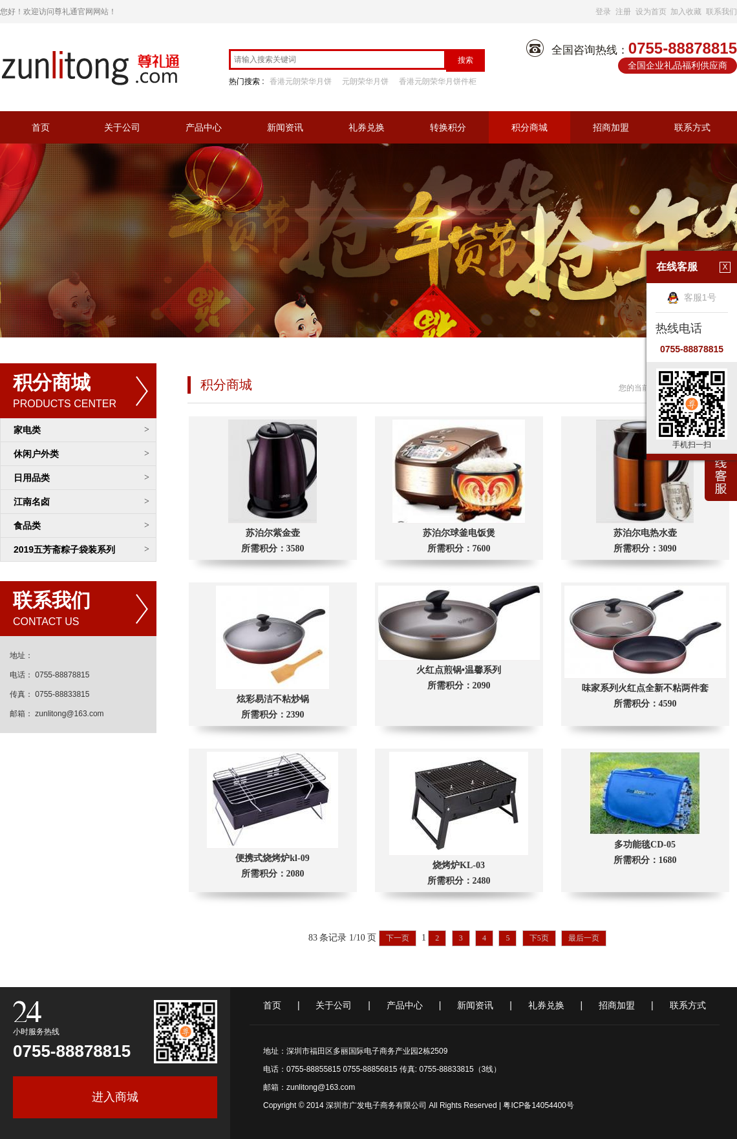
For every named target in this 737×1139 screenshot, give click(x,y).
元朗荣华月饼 (365, 81)
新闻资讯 (285, 127)
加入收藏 (685, 11)
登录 (603, 11)
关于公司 (122, 127)
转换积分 (448, 127)
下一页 (397, 937)
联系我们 (721, 11)
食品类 (27, 525)
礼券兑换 (366, 127)
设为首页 (651, 11)
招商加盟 (611, 127)
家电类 (27, 430)
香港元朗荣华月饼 (301, 81)
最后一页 (583, 937)
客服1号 (691, 297)
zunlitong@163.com (320, 1087)
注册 (623, 11)
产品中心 (204, 127)
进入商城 (115, 1097)
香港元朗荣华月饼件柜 (437, 81)
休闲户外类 (36, 454)
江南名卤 (32, 501)
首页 (41, 127)
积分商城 (529, 127)
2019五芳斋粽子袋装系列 (64, 549)
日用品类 (32, 478)
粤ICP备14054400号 (538, 1105)
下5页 (539, 937)
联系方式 (692, 127)
